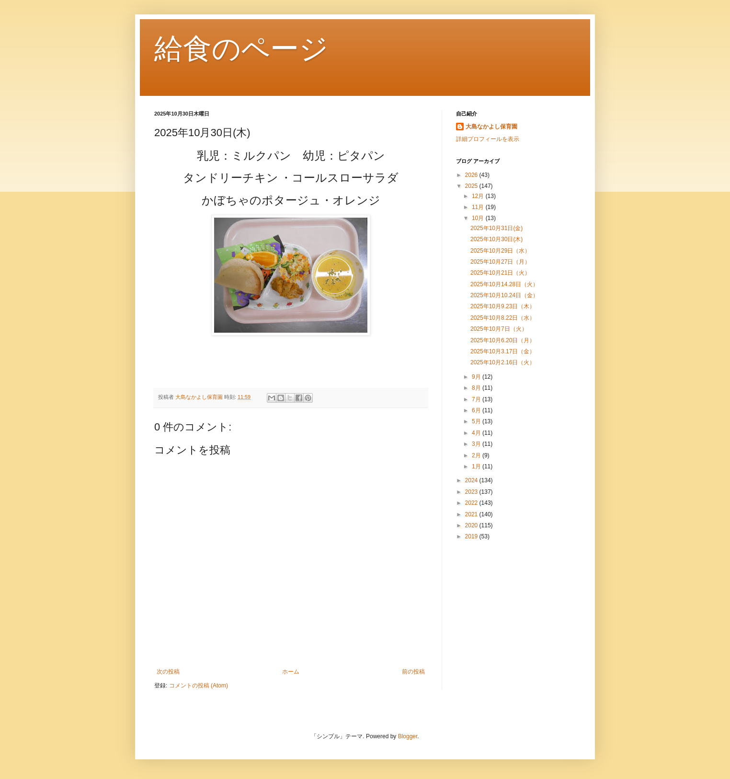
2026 (472, 175)
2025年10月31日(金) (496, 228)
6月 (477, 410)
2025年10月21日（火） (503, 272)
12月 (479, 196)
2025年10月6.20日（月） (502, 340)
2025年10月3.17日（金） (502, 351)
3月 (477, 444)
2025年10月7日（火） (498, 329)
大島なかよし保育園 (491, 126)
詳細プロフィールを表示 (487, 139)
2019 (472, 536)
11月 (479, 207)
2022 (472, 503)
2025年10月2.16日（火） (502, 362)
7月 (477, 399)
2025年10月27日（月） (500, 261)
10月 (479, 218)
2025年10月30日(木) (496, 239)
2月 (477, 455)
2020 (472, 525)
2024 (472, 480)
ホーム (290, 671)
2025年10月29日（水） (500, 250)
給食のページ (241, 49)
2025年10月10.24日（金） (504, 295)
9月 (477, 376)
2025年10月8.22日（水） (502, 317)
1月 (477, 466)
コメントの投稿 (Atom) (198, 685)
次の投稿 (168, 671)
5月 (477, 421)
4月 (477, 433)
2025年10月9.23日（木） (502, 306)
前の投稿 (413, 671)
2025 (472, 186)
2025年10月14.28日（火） (504, 284)
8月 (477, 387)
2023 (472, 491)
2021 (472, 514)
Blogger (408, 736)
